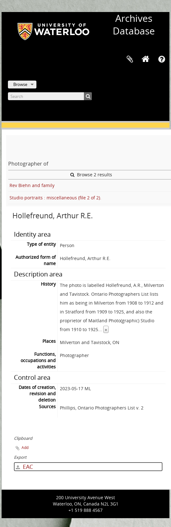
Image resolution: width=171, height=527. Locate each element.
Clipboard (130, 59)
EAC (24, 466)
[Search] (50, 96)
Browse (20, 84)
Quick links (161, 59)
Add (25, 447)
